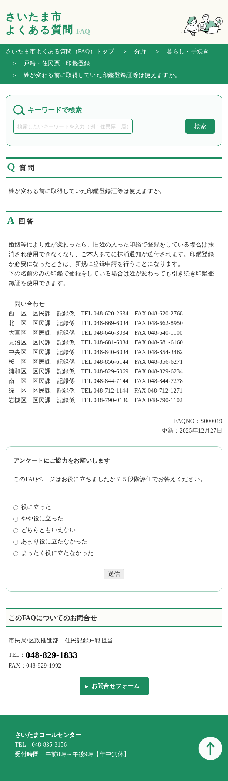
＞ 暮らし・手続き (179, 51)
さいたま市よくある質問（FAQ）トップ (60, 51)
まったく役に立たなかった (53, 553)
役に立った (32, 507)
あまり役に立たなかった (50, 541)
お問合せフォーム (115, 686)
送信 (114, 574)
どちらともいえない (44, 530)
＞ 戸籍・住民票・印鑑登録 (48, 63)
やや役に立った (38, 518)
